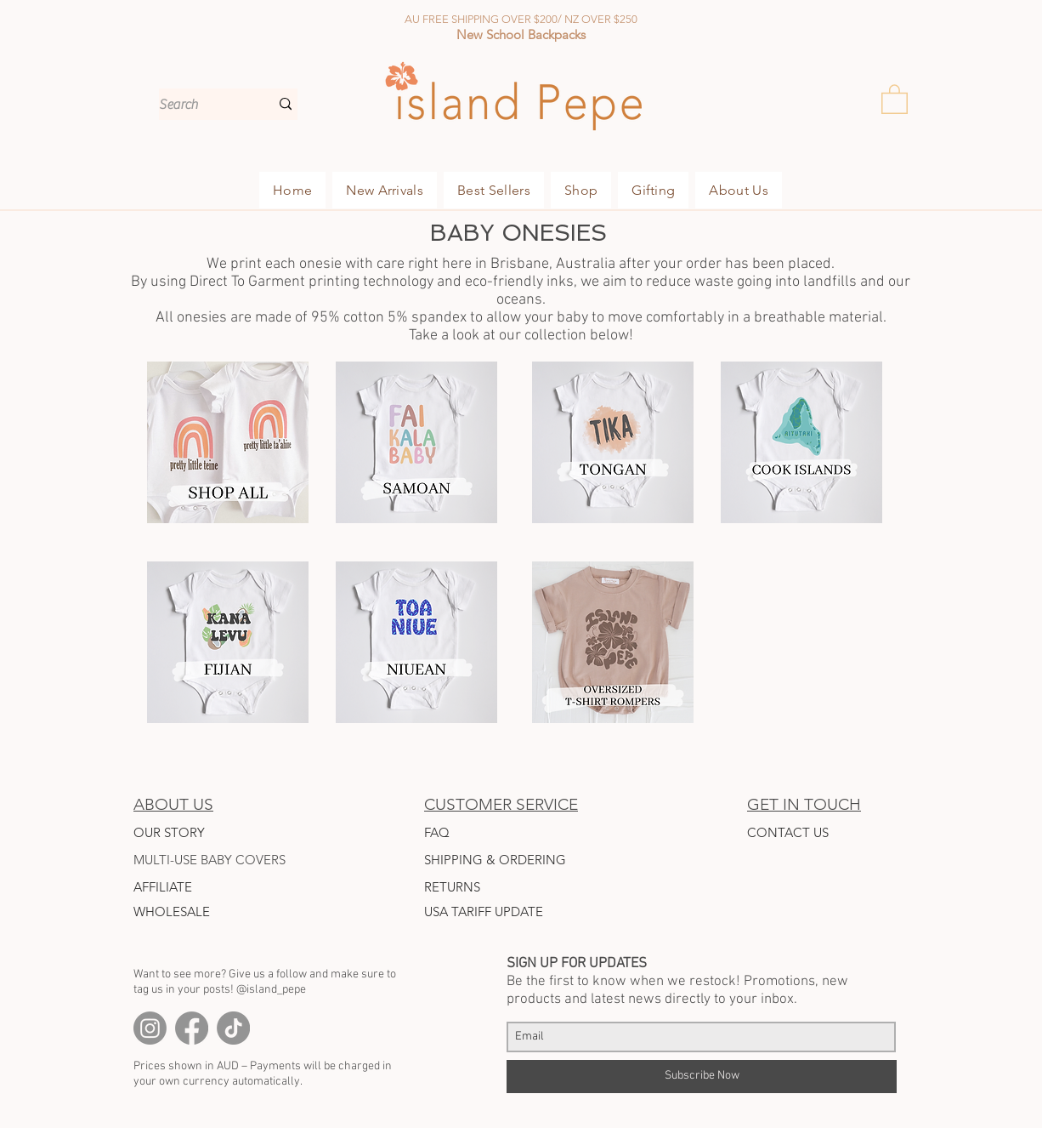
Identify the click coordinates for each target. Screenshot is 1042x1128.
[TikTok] (233, 1028)
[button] (894, 98)
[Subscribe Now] (702, 1076)
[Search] (201, 104)
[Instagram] (150, 1028)
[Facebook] (191, 1028)
